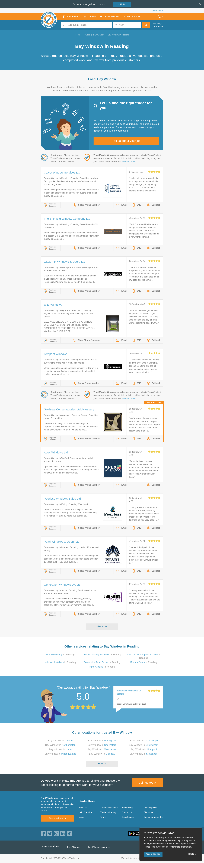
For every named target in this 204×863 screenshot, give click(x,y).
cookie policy (165, 847)
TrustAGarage (73, 847)
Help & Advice (85, 812)
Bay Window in (60, 740)
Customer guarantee (153, 817)
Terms (103, 817)
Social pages (128, 817)
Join (122, 4)
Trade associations (109, 808)
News (81, 817)
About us (83, 808)
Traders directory (108, 812)
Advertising (127, 808)
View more (102, 626)
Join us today (148, 782)
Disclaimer (149, 812)
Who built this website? (131, 858)
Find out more (129, 161)
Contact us (127, 812)
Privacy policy (150, 808)
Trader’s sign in (156, 11)
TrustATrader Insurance (99, 847)
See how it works (57, 818)
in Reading (60, 654)
